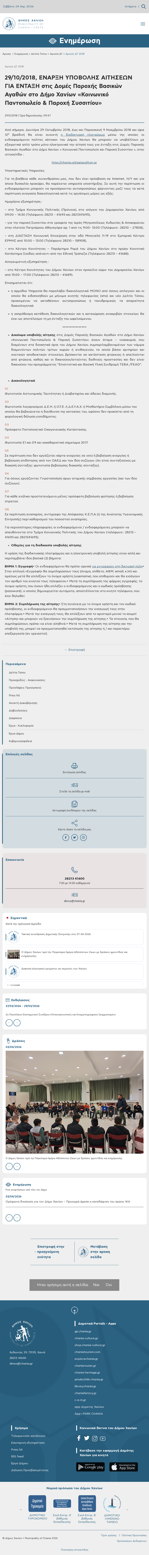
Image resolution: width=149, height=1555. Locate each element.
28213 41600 (74, 878)
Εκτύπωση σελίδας (74, 768)
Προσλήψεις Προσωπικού (25, 687)
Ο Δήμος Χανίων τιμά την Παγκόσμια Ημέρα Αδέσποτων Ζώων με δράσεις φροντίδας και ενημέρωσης (64, 1158)
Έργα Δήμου (16, 733)
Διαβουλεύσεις (18, 710)
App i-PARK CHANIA (89, 1413)
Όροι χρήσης (109, 1535)
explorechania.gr (86, 1358)
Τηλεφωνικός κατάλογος (28, 1436)
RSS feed (17, 1456)
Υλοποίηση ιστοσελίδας (74, 1550)
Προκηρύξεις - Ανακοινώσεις (27, 680)
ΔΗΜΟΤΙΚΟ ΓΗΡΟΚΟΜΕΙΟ (37, 1507)
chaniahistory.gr (86, 1393)
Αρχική (6, 54)
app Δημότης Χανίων (89, 1406)
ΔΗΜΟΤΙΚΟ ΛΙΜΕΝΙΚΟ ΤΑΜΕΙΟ (112, 1509)
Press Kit (14, 695)
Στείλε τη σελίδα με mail (74, 787)
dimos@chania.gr (74, 901)
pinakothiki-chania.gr (89, 1379)
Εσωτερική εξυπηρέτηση (28, 1442)
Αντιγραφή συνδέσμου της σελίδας (74, 806)
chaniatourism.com (87, 1352)
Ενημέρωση (21, 54)
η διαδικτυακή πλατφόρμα (83, 134)
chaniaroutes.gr (85, 1365)
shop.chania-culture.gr (90, 1345)
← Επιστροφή (74, 649)
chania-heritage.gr (87, 1372)
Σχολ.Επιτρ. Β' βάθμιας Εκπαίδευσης (87, 1509)
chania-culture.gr (86, 1338)
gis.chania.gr (83, 1331)
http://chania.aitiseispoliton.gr (74, 162)
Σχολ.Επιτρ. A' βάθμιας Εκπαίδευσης (62, 1509)
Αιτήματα (130, 6)
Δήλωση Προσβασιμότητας (30, 1470)
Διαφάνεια (15, 718)
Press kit (17, 1449)
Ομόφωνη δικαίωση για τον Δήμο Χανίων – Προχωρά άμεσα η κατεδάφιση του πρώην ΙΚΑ (68, 1201)
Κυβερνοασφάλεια (20, 741)
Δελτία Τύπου (39, 54)
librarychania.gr (85, 1386)
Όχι (109, 1285)
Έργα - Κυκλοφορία (21, 725)
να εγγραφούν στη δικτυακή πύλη (117, 566)
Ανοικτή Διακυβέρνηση (23, 703)
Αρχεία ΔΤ (56, 54)
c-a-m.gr (80, 1400)
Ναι (96, 1285)
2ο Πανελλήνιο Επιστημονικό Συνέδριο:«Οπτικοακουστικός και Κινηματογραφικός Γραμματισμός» (61, 1015)
